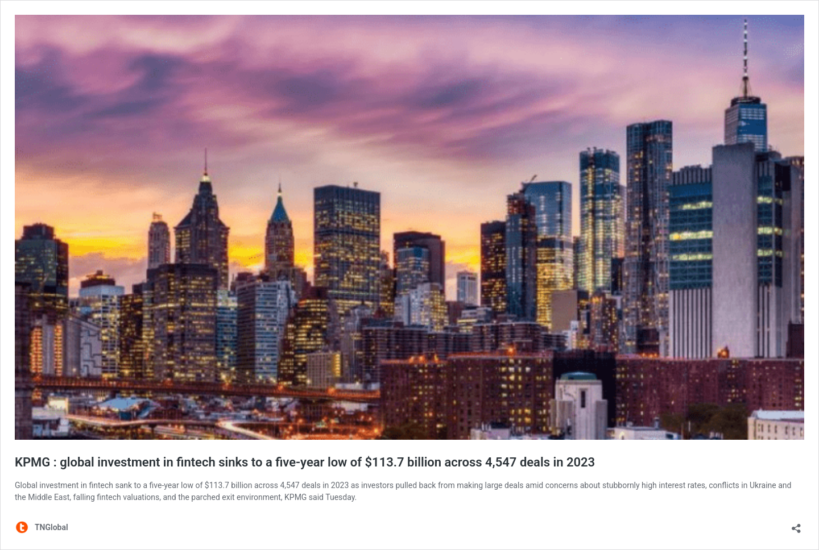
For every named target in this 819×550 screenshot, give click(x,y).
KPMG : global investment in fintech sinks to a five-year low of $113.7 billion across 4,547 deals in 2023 (305, 462)
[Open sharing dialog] (796, 525)
